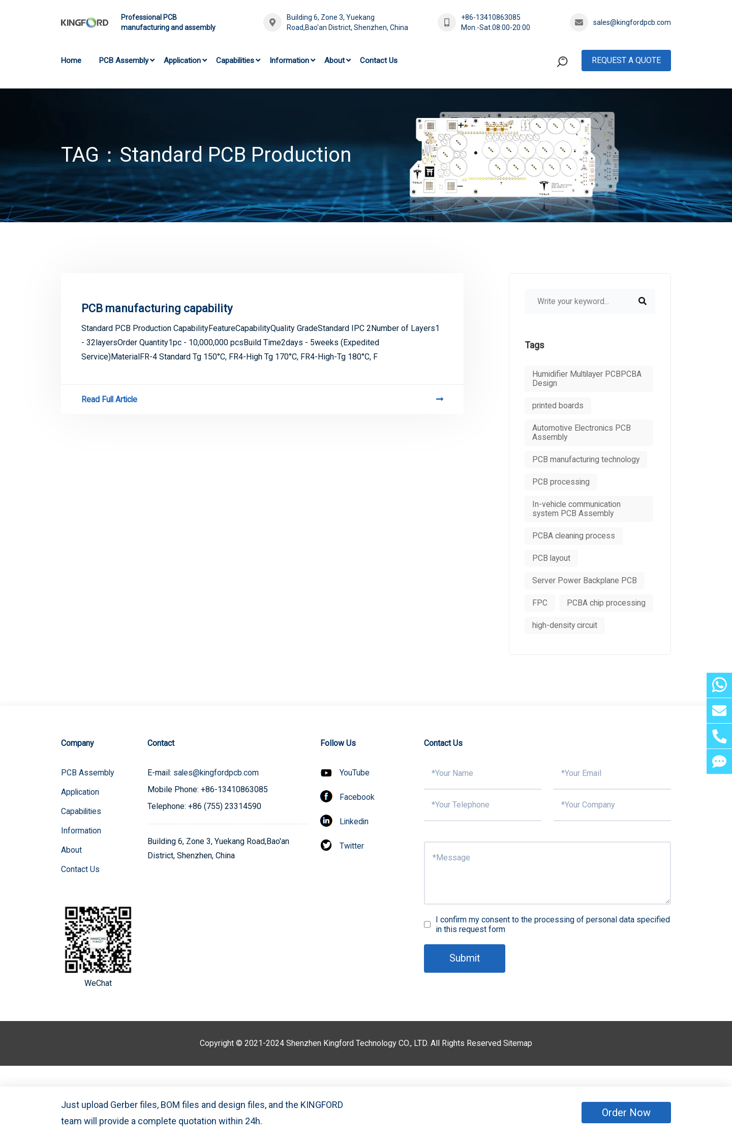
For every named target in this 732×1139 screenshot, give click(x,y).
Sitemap (518, 1065)
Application (182, 60)
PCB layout (551, 558)
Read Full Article (262, 399)
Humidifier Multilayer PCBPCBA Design (588, 378)
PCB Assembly (123, 60)
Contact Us (379, 60)
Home (71, 60)
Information (289, 60)
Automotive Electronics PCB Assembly (582, 432)
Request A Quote (626, 60)
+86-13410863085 (491, 17)
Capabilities (235, 60)
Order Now (626, 1112)
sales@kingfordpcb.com (632, 22)
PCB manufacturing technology (586, 459)
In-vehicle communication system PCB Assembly (577, 508)
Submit (465, 981)
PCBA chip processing (572, 625)
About (334, 60)
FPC (539, 603)
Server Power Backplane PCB (584, 580)
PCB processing (561, 482)
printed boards (558, 405)
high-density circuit (566, 647)
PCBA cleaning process (574, 536)
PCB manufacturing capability (156, 308)
